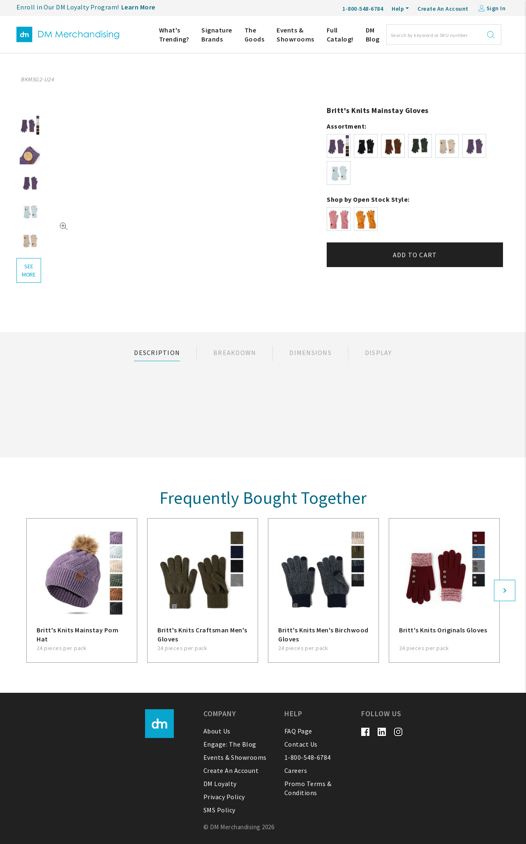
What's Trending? (174, 34)
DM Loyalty (220, 783)
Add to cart (415, 255)
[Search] (443, 34)
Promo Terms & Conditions (308, 788)
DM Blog (373, 34)
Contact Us (301, 744)
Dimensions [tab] (310, 352)
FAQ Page (298, 731)
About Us (217, 731)
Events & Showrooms (295, 34)
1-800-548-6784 (307, 757)
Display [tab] (378, 352)
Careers (295, 770)
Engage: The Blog (229, 744)
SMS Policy (219, 810)
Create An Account (443, 8)
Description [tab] (157, 352)
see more (29, 270)
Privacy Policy (224, 797)
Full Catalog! (340, 34)
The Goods (255, 34)
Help (398, 8)
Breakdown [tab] (234, 352)
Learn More (138, 7)
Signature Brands (216, 34)
